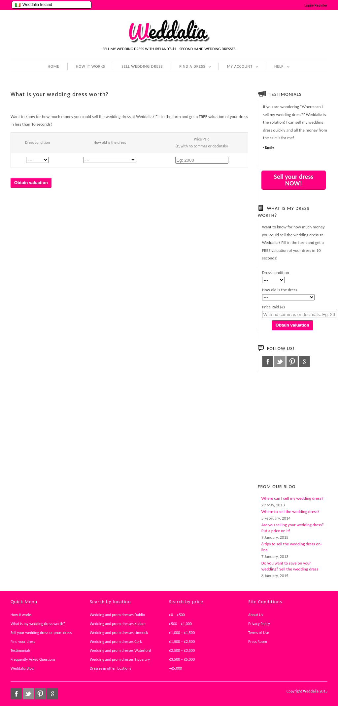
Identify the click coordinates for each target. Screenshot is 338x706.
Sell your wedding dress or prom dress (41, 632)
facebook (267, 361)
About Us (255, 614)
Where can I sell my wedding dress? (292, 498)
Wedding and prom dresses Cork (116, 641)
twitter (280, 361)
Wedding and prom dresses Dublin (117, 614)
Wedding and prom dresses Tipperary (120, 659)
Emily (269, 147)
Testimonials (20, 650)
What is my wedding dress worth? (38, 623)
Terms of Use (258, 632)
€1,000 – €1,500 (182, 632)
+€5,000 (175, 668)
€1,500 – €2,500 (182, 641)
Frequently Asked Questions (33, 659)
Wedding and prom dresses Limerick (119, 632)
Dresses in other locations (110, 668)
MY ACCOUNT (239, 67)
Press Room (257, 641)
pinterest (292, 361)
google (304, 361)
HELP (278, 67)
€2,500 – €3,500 (182, 650)
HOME (53, 66)
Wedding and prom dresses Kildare (118, 623)
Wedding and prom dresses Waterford (120, 650)
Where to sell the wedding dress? (290, 511)
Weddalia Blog (22, 668)
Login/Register (315, 5)
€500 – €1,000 (180, 623)
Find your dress (23, 641)
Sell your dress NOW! (293, 180)
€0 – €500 (177, 614)
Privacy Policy (259, 623)
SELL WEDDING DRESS (142, 66)
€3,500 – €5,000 (182, 659)
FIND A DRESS (191, 67)
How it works (21, 614)
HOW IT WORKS (90, 66)
